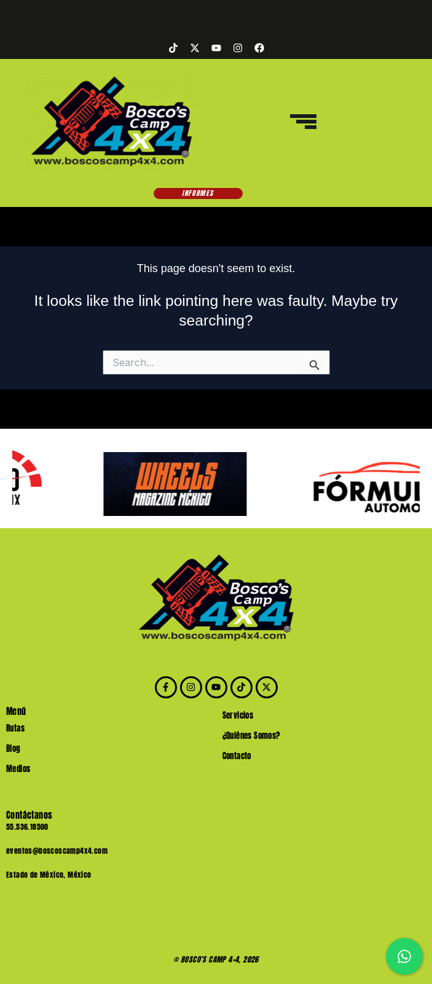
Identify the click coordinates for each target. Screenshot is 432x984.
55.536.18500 (27, 826)
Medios (18, 769)
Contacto (236, 756)
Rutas (15, 728)
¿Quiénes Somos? (251, 735)
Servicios (238, 715)
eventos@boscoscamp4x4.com (57, 850)
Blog (13, 748)
